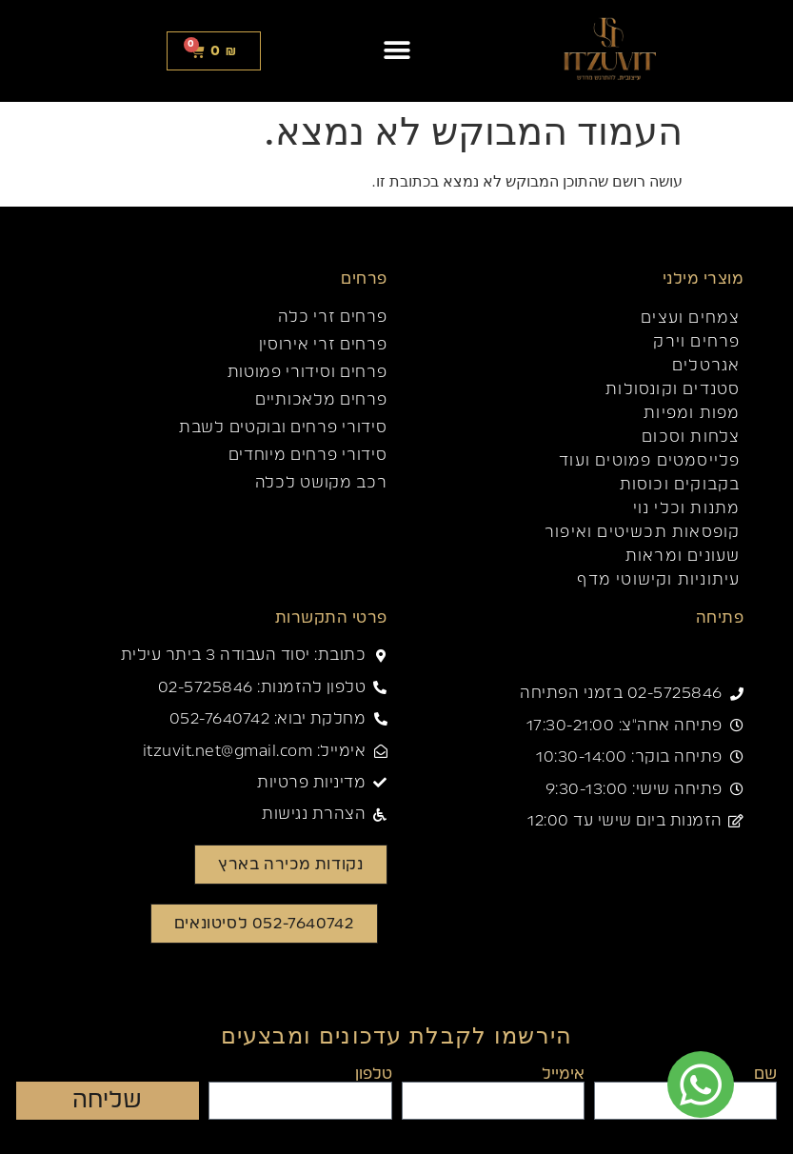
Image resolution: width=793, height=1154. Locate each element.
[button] (396, 51)
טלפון (373, 1074)
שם (765, 1074)
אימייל (563, 1074)
